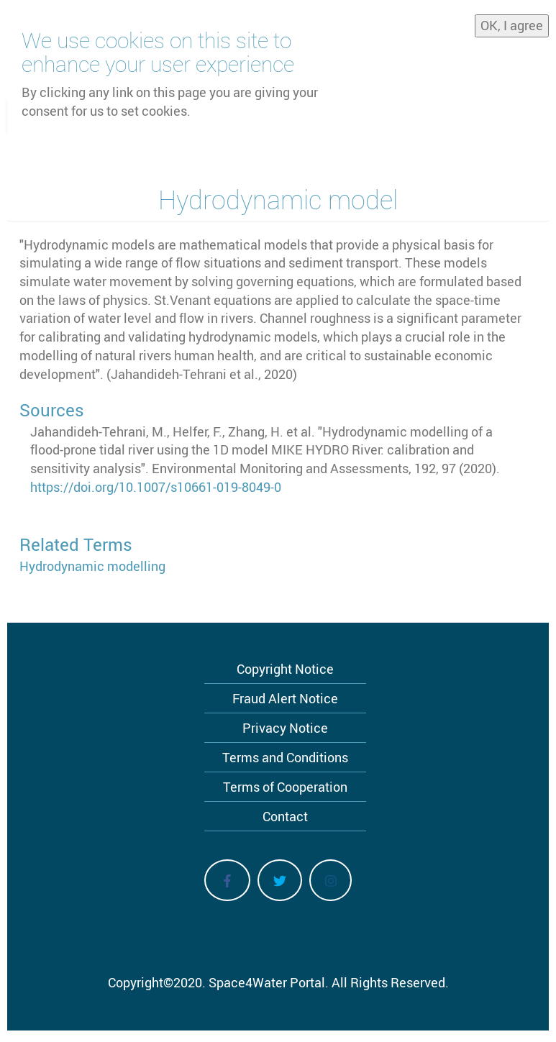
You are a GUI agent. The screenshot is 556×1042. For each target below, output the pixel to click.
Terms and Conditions (285, 757)
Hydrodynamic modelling (92, 566)
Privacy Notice (285, 727)
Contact (285, 816)
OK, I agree (511, 20)
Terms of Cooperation (285, 786)
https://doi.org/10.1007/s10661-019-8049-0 (155, 486)
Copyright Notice (285, 668)
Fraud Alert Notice (285, 698)
